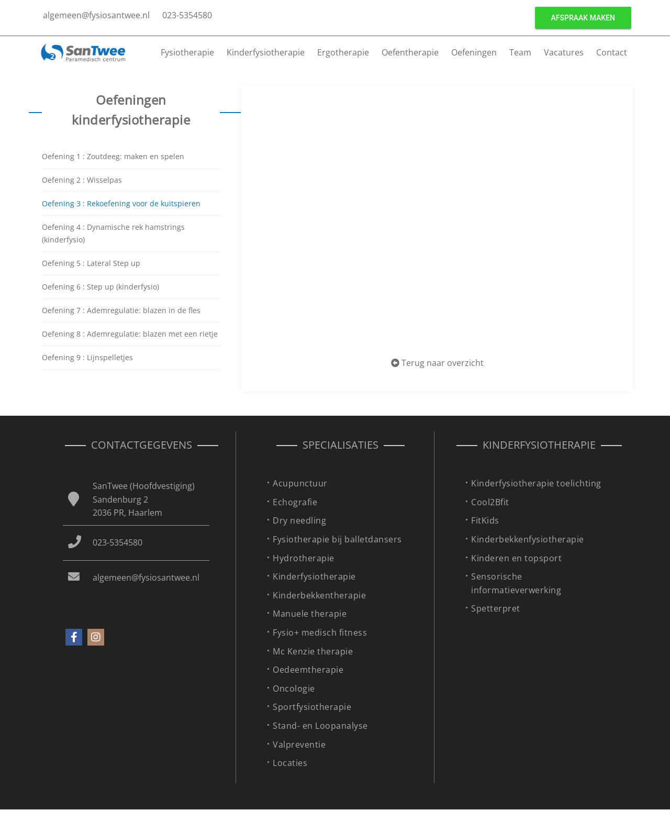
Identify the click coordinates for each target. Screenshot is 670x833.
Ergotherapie (343, 52)
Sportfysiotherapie (312, 707)
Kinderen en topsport (516, 558)
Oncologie (294, 688)
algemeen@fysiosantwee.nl (96, 15)
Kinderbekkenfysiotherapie (527, 539)
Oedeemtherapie (308, 669)
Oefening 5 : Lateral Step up (91, 263)
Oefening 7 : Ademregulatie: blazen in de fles (121, 310)
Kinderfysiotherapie (266, 52)
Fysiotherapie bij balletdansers (337, 539)
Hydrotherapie (303, 558)
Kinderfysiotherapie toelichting (536, 483)
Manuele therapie (310, 613)
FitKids (485, 520)
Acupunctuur (300, 483)
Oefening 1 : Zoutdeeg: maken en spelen (113, 156)
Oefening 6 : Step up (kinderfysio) (100, 287)
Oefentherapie (410, 52)
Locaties (290, 763)
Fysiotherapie (187, 52)
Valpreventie (299, 744)
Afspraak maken (583, 17)
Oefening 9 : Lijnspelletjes (87, 357)
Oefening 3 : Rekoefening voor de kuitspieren (121, 203)
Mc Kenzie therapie (313, 651)
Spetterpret (495, 608)
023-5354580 (187, 15)
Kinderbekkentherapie (319, 595)
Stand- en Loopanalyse (320, 725)
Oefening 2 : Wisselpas (82, 180)
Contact (611, 52)
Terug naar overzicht (437, 363)
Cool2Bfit (490, 502)
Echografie (295, 502)
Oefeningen (474, 52)
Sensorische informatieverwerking (516, 583)
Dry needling (299, 520)
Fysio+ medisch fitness (320, 632)
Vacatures (564, 52)
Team (520, 52)
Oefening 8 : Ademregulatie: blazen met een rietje (130, 334)
